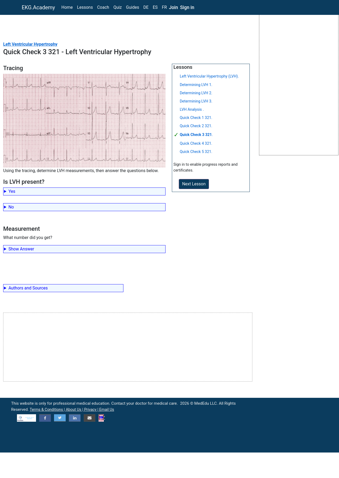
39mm (84, 249)
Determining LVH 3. (196, 101)
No (11, 207)
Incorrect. (84, 207)
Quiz (117, 7)
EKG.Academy (38, 7)
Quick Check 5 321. (196, 152)
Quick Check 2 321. (196, 126)
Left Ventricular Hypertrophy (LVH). (209, 76)
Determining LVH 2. (196, 93)
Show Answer (21, 248)
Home (67, 7)
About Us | (75, 409)
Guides (132, 7)
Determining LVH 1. (196, 85)
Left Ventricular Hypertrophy (30, 44)
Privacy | (91, 409)
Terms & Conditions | (48, 409)
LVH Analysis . (192, 109)
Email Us (106, 409)
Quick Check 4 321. (196, 143)
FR (164, 7)
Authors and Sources (28, 288)
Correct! (84, 192)
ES (155, 7)
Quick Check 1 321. (196, 118)
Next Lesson (194, 183)
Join (173, 7)
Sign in (187, 7)
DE (146, 7)
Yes (11, 191)
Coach (103, 7)
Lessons (85, 7)
